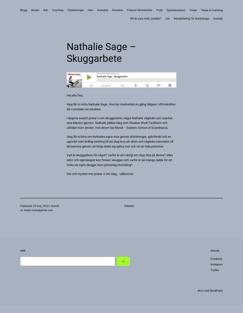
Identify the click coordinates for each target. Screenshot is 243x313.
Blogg (23, 10)
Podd (159, 10)
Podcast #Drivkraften (139, 10)
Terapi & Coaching (212, 10)
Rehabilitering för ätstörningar (191, 18)
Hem (90, 10)
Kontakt (218, 18)
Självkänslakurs (176, 10)
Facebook (216, 258)
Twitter (215, 270)
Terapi (193, 10)
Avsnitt (55, 206)
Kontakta (102, 10)
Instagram (217, 264)
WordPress (216, 290)
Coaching (57, 10)
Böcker (35, 10)
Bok (45, 10)
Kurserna (117, 10)
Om (168, 18)
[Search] (123, 261)
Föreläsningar (75, 10)
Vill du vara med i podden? (145, 18)
